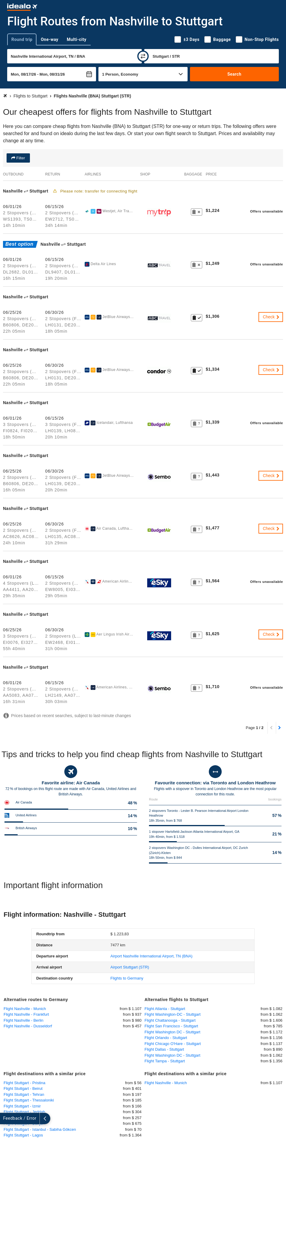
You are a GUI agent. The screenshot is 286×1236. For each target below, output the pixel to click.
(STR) (129, 967)
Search (234, 74)
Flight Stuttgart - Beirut (23, 1088)
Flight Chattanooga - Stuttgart (170, 1020)
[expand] (5, 1119)
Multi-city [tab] (76, 39)
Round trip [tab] (21, 39)
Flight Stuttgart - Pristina (24, 1083)
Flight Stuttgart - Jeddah (24, 1112)
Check (271, 316)
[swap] (143, 56)
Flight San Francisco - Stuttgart (171, 1026)
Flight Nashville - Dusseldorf (28, 1026)
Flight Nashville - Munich (25, 1008)
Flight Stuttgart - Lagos (23, 1135)
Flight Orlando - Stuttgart (165, 1037)
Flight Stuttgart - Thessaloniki (29, 1100)
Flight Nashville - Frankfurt (26, 1014)
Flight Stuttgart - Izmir (22, 1106)
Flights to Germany (126, 978)
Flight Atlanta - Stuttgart (164, 1008)
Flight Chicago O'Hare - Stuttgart (172, 1043)
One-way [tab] (49, 39)
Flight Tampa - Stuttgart (164, 1061)
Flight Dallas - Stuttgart (164, 1049)
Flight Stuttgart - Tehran (24, 1094)
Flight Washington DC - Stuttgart (172, 1032)
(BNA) (151, 956)
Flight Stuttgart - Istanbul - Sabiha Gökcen (40, 1129)
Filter (20, 158)
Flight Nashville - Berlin (23, 1020)
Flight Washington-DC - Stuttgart (172, 1014)
